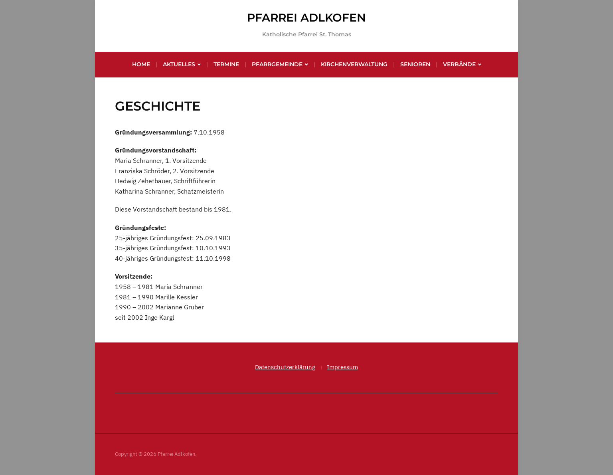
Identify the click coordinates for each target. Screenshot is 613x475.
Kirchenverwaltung (354, 64)
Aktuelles (179, 64)
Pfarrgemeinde (277, 64)
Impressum (342, 367)
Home (141, 64)
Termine (226, 64)
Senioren (415, 64)
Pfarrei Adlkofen (306, 17)
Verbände (459, 64)
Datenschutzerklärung (285, 367)
